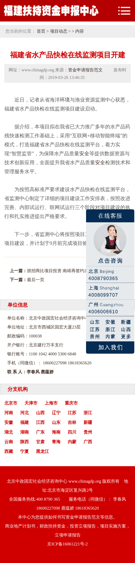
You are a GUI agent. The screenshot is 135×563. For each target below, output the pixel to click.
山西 (40, 412)
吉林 (72, 422)
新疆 (88, 422)
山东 (56, 422)
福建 (24, 422)
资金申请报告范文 (85, 69)
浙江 (88, 412)
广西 (88, 441)
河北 (24, 412)
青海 (56, 441)
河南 (8, 412)
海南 (56, 432)
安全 (84, 153)
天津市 (30, 403)
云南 (8, 441)
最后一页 (35, 279)
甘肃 (40, 441)
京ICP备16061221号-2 (67, 544)
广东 (40, 432)
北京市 (10, 403)
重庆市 (71, 403)
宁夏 (24, 451)
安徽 (8, 422)
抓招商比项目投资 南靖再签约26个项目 (64, 270)
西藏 (8, 451)
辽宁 (56, 412)
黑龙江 (42, 451)
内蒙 (72, 441)
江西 (40, 422)
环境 (65, 100)
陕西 (24, 441)
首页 (41, 31)
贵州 (88, 432)
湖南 (24, 432)
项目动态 (58, 31)
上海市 (51, 403)
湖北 (8, 432)
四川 (72, 432)
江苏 (72, 412)
